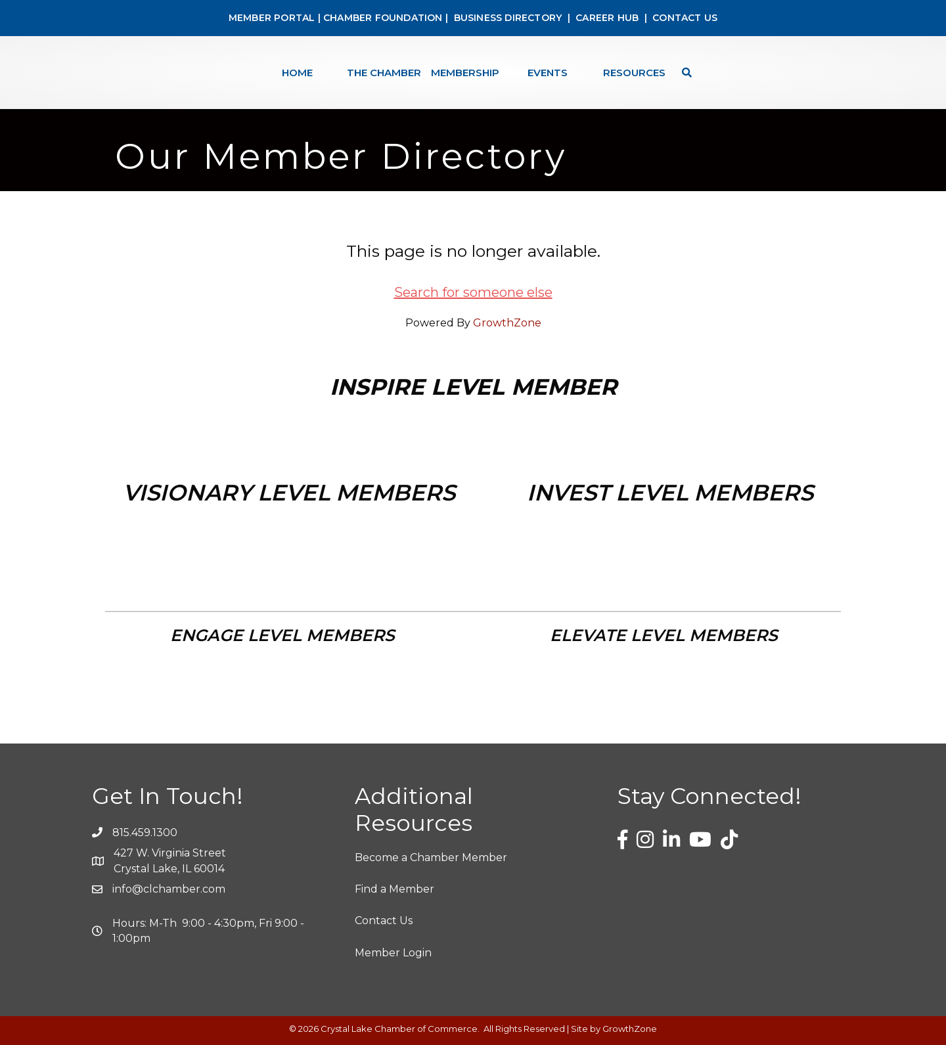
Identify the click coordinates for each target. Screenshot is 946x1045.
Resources (634, 72)
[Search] (683, 72)
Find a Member (394, 889)
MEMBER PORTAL (272, 18)
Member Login (393, 952)
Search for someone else (473, 292)
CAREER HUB (607, 18)
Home (297, 72)
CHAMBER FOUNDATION (383, 18)
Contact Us (384, 920)
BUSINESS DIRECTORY (506, 18)
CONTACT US (684, 18)
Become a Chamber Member (431, 857)
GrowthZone (507, 323)
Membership (465, 72)
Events (548, 72)
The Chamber (384, 72)
